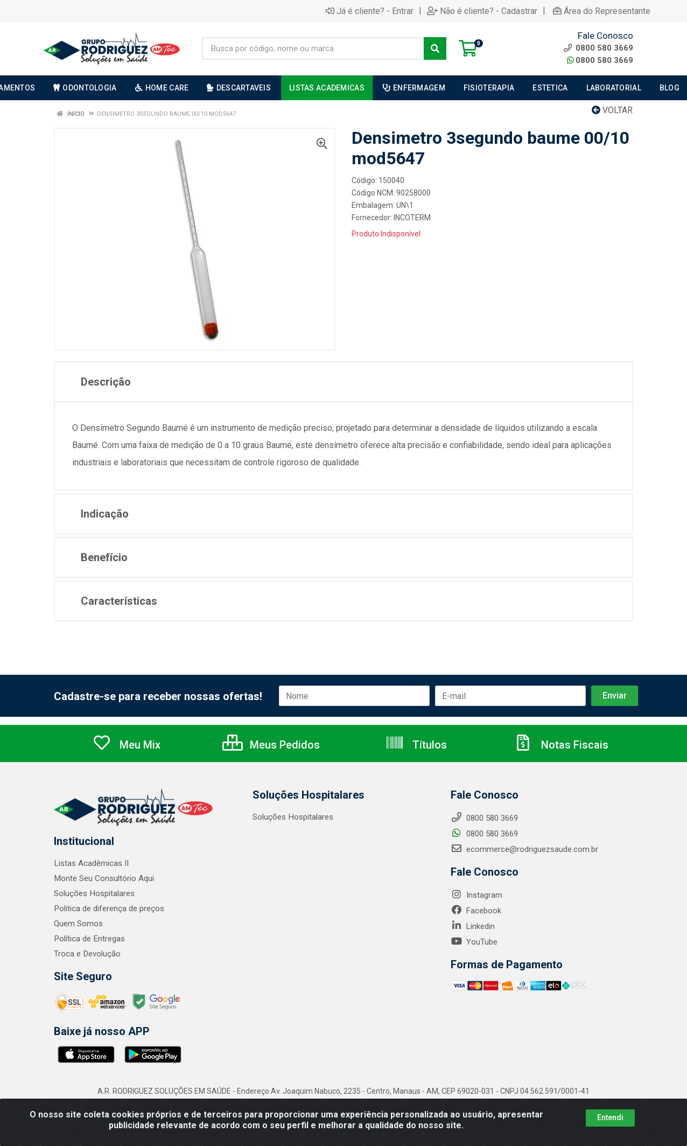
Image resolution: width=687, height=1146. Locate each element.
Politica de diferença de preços (109, 908)
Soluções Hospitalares (94, 893)
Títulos (416, 744)
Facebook (476, 911)
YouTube (474, 942)
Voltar (612, 110)
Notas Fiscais (561, 744)
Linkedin (473, 926)
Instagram (476, 895)
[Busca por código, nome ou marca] (313, 48)
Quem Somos (78, 923)
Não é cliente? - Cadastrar (482, 10)
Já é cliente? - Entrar (369, 10)
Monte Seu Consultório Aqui (103, 878)
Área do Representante (601, 10)
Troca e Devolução (87, 954)
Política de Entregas (89, 939)
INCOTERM (412, 217)
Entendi (610, 1117)
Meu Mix (126, 744)
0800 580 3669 (600, 60)
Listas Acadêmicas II (91, 863)
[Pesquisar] (435, 48)
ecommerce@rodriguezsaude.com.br (524, 849)
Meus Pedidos (271, 744)
